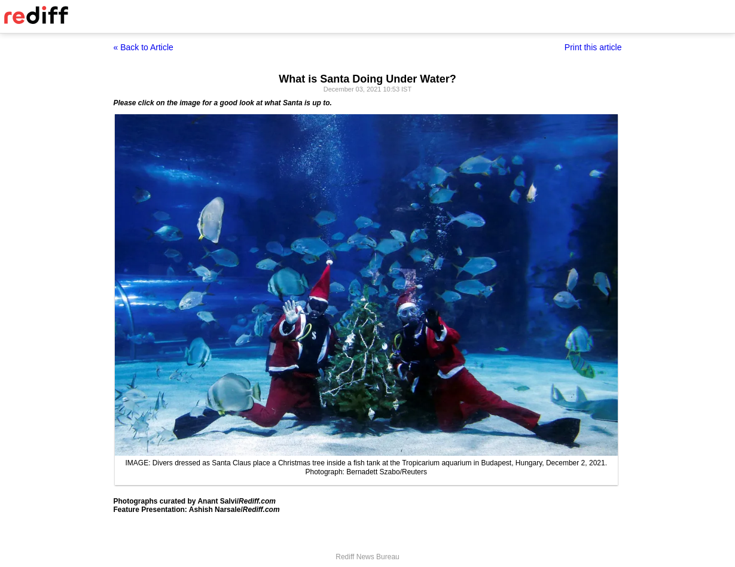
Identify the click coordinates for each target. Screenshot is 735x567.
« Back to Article (143, 47)
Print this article (593, 47)
